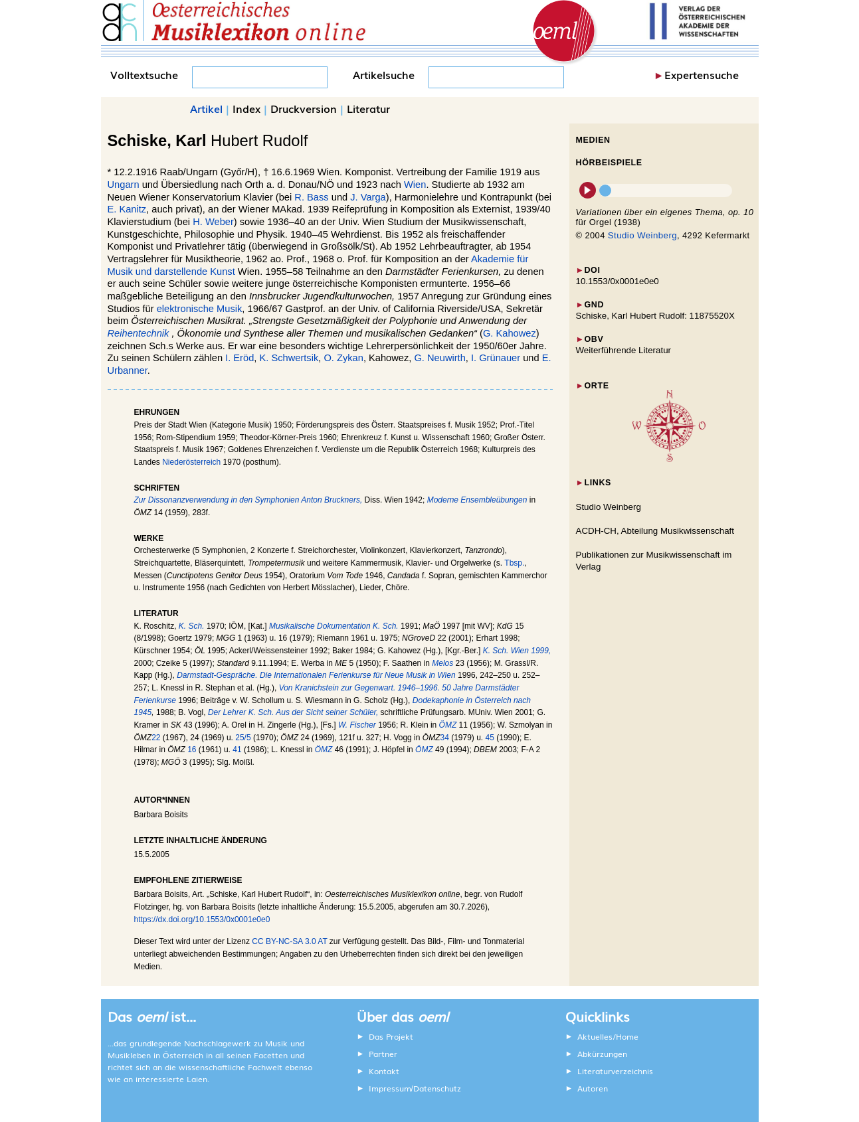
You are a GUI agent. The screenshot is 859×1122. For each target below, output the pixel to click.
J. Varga (368, 197)
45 (490, 737)
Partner (383, 1054)
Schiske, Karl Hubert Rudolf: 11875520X (655, 316)
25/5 (242, 737)
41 (237, 749)
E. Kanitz (127, 209)
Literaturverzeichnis (615, 1071)
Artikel (206, 108)
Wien (415, 184)
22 (155, 737)
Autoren (592, 1088)
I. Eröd (239, 358)
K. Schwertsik (288, 358)
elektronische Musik (199, 308)
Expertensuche (701, 74)
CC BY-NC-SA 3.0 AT (289, 941)
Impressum (390, 1088)
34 (444, 737)
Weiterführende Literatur (623, 350)
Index (246, 108)
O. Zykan (343, 358)
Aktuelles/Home (607, 1036)
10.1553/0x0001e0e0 (617, 281)
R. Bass (311, 197)
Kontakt (384, 1071)
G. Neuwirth (439, 358)
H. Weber (213, 221)
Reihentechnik (138, 333)
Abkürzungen (602, 1054)
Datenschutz (437, 1088)
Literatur (368, 108)
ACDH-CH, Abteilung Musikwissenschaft (655, 531)
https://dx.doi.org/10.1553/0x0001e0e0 (202, 919)
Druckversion (303, 108)
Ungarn (124, 184)
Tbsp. (514, 563)
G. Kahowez (509, 333)
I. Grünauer (495, 358)
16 (191, 749)
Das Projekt (391, 1036)
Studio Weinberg (642, 235)
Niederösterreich (191, 462)
